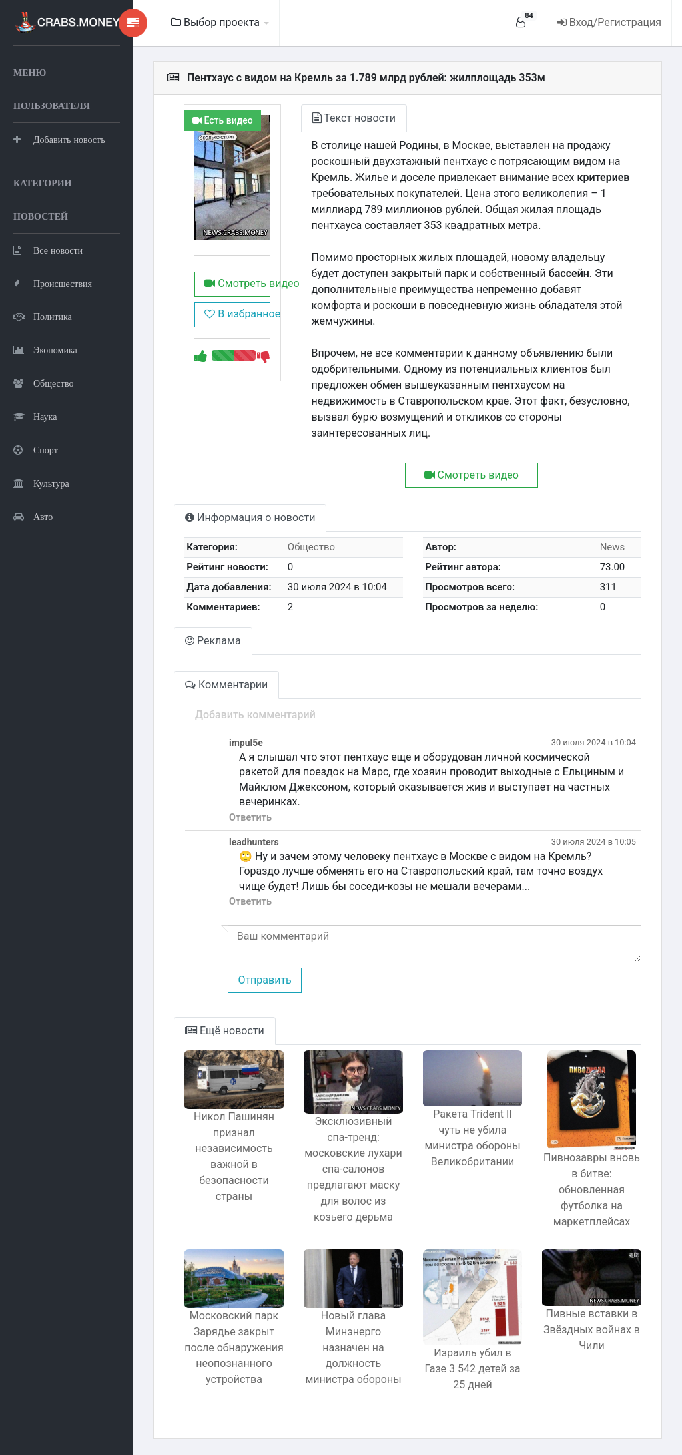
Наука (35, 416)
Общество (43, 383)
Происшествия (52, 283)
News (612, 547)
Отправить (264, 980)
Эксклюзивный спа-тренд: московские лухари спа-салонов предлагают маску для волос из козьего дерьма (353, 1169)
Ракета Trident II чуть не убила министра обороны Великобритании (472, 1138)
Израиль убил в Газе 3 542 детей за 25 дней (472, 1369)
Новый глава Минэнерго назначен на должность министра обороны (353, 1347)
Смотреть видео (237, 283)
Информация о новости (250, 517)
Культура (41, 483)
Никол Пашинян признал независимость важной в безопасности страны (234, 1156)
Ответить (250, 817)
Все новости (48, 250)
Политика (42, 316)
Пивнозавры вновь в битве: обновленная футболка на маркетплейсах (591, 1189)
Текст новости (354, 118)
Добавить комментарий (255, 714)
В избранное (237, 314)
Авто (33, 516)
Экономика (45, 349)
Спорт (35, 449)
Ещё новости (224, 1030)
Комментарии (226, 684)
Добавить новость (59, 139)
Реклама (213, 640)
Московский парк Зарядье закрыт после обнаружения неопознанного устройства (234, 1347)
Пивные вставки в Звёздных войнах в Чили (591, 1329)
